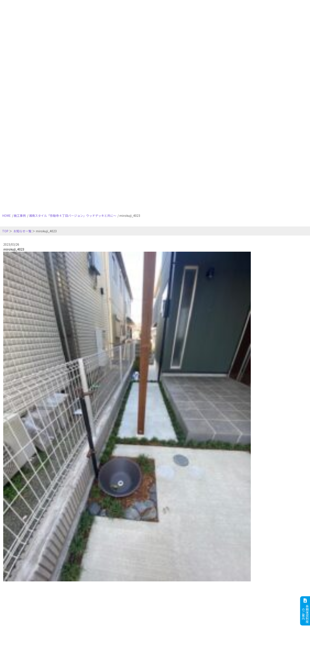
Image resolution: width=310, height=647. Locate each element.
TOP (5, 231)
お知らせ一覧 (22, 231)
